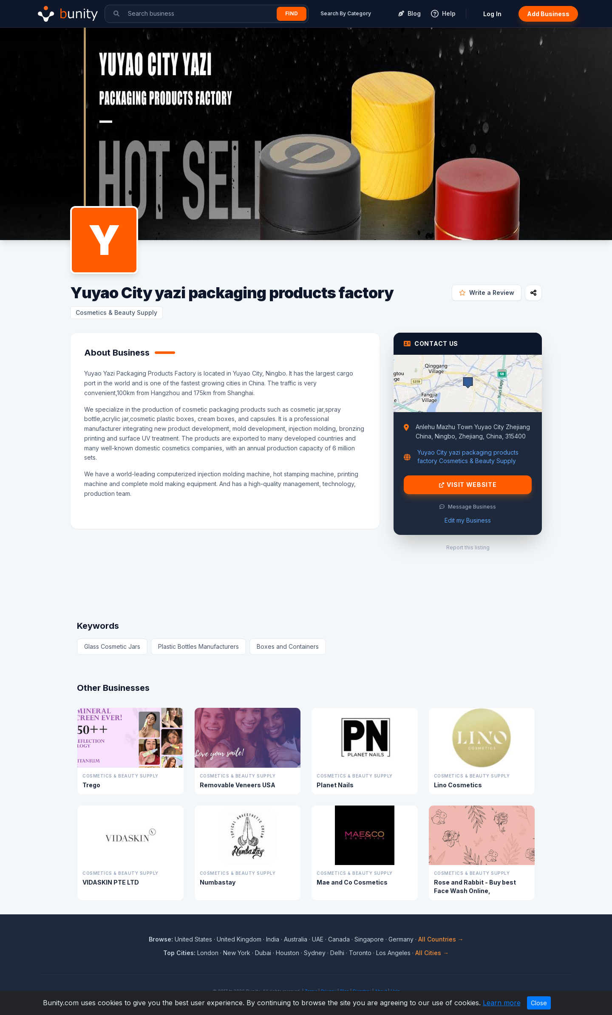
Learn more (502, 1002)
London (207, 952)
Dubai (263, 952)
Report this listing (468, 547)
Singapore (369, 939)
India (272, 939)
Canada (339, 939)
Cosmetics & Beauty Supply (116, 312)
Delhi (337, 952)
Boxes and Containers (288, 646)
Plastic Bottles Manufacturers (198, 646)
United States (193, 939)
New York (236, 952)
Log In (492, 13)
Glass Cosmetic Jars (112, 646)
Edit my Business (468, 520)
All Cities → (432, 952)
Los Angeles (393, 952)
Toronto (360, 952)
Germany (401, 939)
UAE (317, 939)
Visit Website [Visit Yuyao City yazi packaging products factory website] (468, 485)
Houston (287, 952)
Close (539, 1003)
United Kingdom (239, 939)
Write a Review (486, 292)
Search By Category (345, 13)
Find (291, 13)
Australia (295, 939)
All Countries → (441, 939)
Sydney (315, 952)
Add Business (548, 13)
